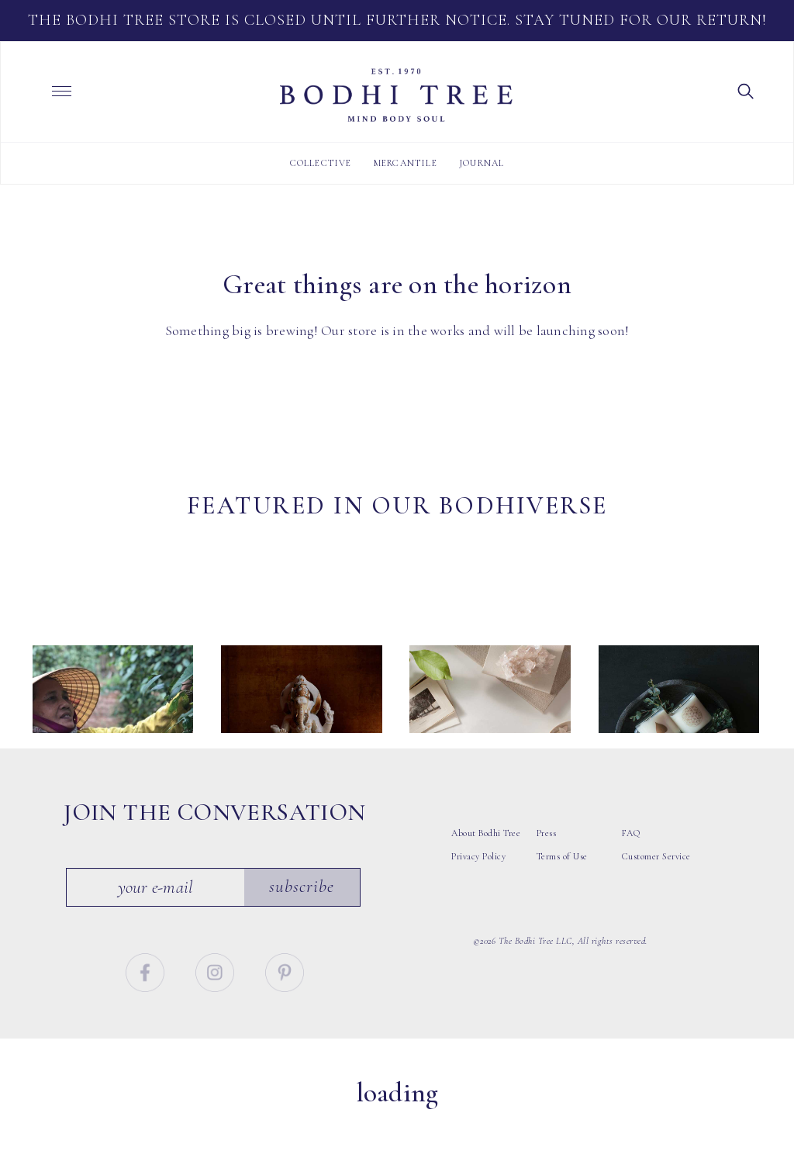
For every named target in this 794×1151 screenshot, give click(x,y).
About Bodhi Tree (485, 874)
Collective (321, 162)
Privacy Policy (478, 898)
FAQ (631, 874)
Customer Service (656, 898)
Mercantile (405, 162)
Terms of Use (562, 898)
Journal (481, 162)
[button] (746, 90)
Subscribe (302, 929)
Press (547, 874)
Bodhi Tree (396, 95)
